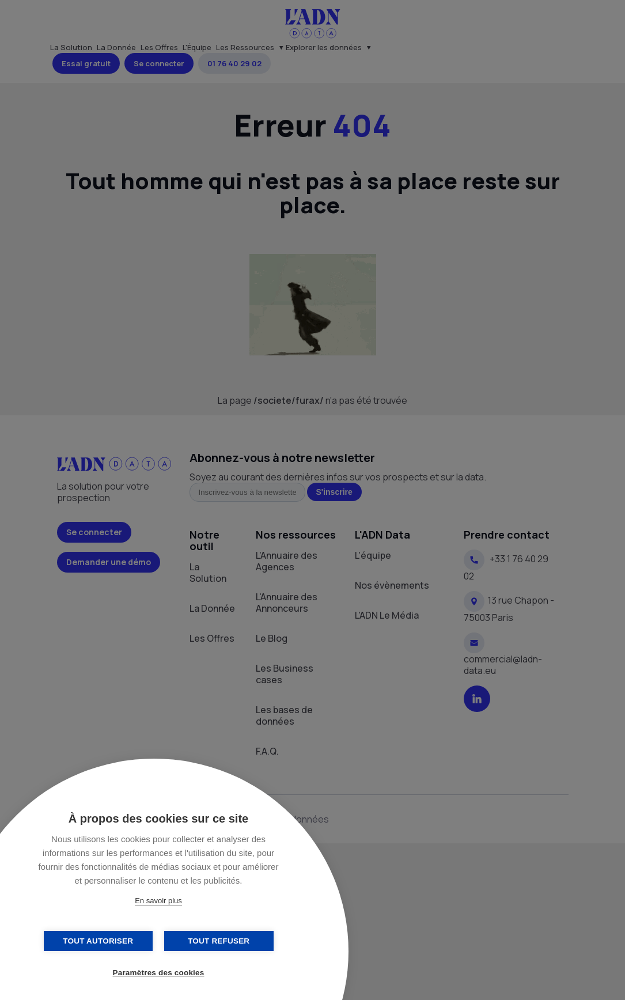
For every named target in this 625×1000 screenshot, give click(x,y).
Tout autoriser (101, 941)
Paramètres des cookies (158, 972)
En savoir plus (158, 900)
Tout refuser (216, 941)
